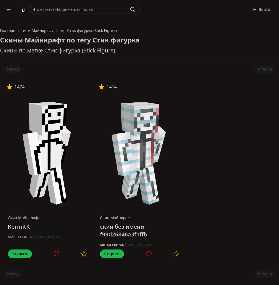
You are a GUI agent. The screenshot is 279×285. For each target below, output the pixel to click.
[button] (8, 9)
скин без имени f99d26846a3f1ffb (123, 230)
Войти (261, 9)
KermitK (19, 226)
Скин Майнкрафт (24, 217)
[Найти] (132, 9)
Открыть (19, 253)
